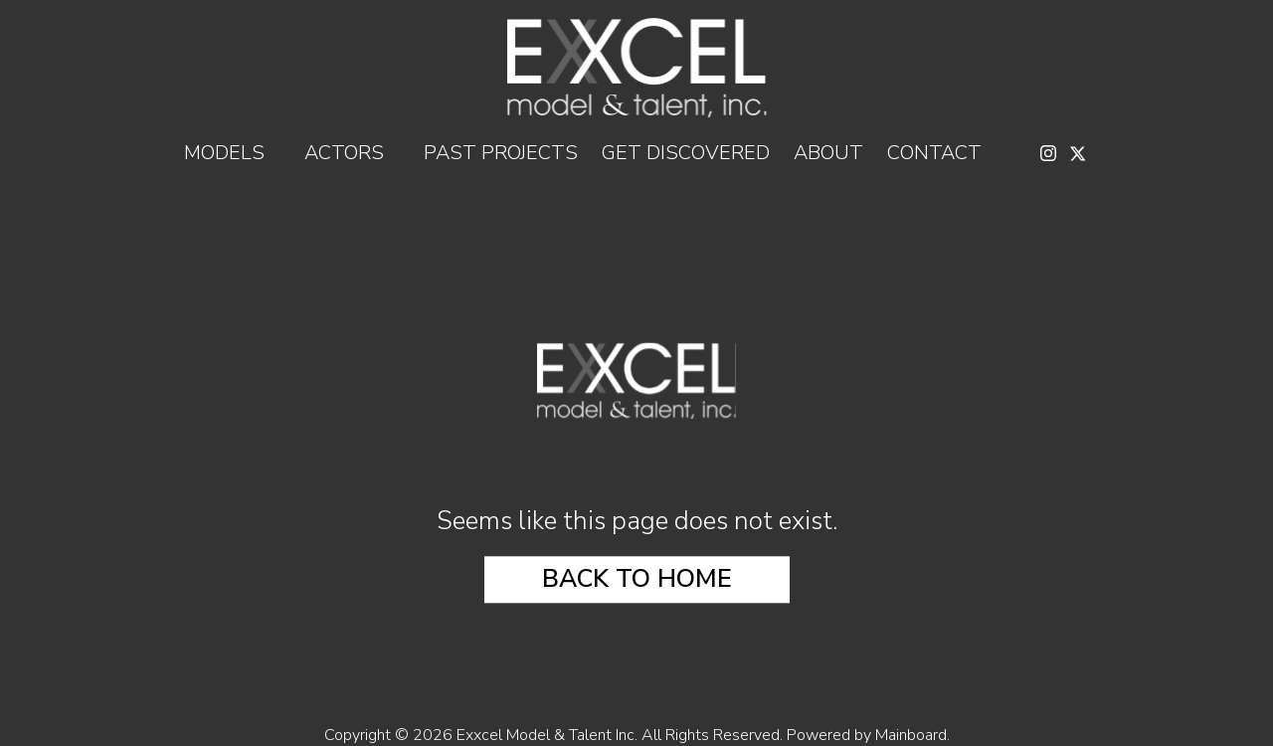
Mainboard (911, 735)
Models (232, 153)
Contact (934, 153)
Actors (352, 153)
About (828, 153)
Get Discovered (686, 153)
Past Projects (501, 153)
